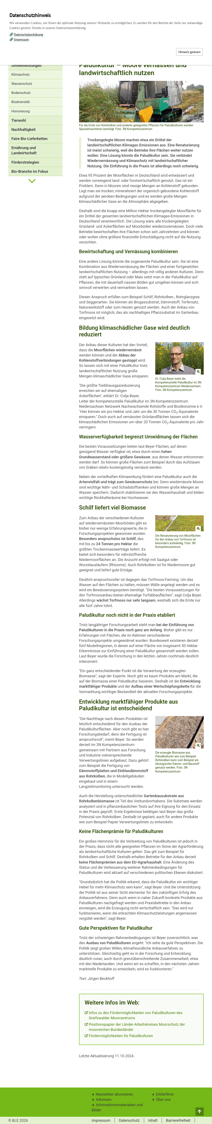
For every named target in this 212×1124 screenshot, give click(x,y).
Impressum (21, 39)
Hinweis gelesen (189, 52)
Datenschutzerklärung (28, 34)
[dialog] (106, 562)
